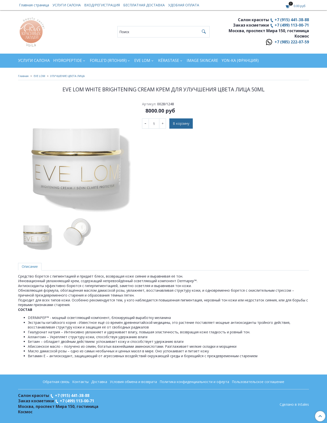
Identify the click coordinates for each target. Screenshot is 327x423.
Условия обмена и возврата (133, 381)
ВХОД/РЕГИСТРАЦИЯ (102, 5)
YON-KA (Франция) (240, 60)
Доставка (99, 381)
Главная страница (34, 5)
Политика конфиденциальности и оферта (194, 381)
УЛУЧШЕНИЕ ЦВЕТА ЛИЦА (67, 76)
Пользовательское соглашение (258, 381)
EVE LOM (142, 60)
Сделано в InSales (294, 404)
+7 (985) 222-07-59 (292, 42)
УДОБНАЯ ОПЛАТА (183, 5)
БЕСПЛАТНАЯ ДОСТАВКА (144, 5)
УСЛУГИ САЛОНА (66, 5)
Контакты (80, 381)
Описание (30, 266)
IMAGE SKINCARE (202, 60)
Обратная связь (56, 381)
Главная (23, 76)
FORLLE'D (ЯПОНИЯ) (108, 60)
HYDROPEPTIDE (67, 60)
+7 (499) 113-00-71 (292, 25)
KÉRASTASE (168, 60)
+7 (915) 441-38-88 (292, 19)
